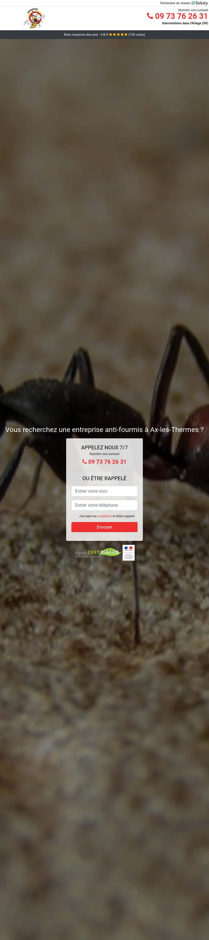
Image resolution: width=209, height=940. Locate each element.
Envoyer (104, 527)
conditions (104, 516)
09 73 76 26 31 (177, 16)
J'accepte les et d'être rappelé (106, 516)
